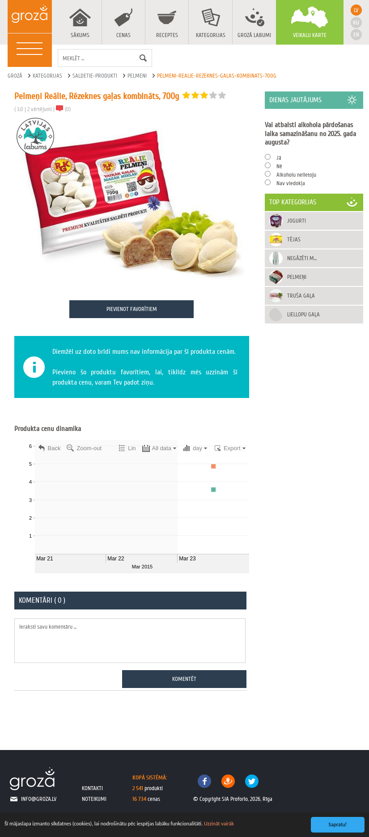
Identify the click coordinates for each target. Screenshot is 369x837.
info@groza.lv (38, 799)
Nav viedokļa (290, 183)
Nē (279, 166)
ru (356, 22)
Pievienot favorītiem (131, 309)
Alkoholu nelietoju (296, 174)
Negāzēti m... (302, 258)
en (356, 34)
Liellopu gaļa (303, 314)
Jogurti (296, 220)
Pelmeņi (296, 276)
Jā (278, 157)
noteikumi (94, 799)
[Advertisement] (314, 374)
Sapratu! (338, 824)
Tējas (294, 239)
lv (356, 10)
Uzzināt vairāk (219, 823)
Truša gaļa (301, 295)
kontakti (92, 788)
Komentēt (184, 678)
